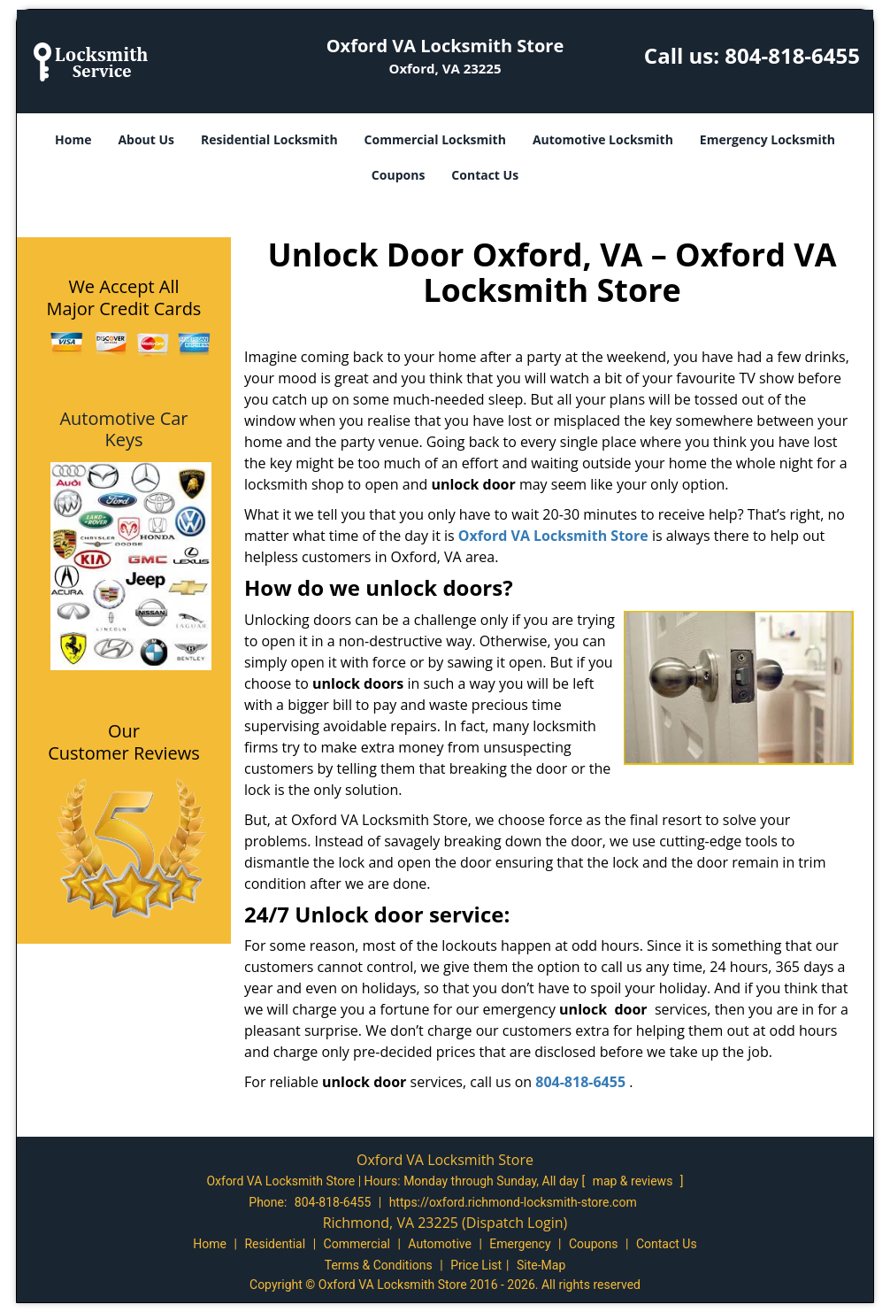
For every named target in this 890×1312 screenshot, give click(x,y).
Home (73, 139)
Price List (476, 1265)
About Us (146, 139)
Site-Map (541, 1265)
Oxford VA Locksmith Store (553, 535)
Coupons (398, 174)
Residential (274, 1244)
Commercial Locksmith (435, 139)
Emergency (519, 1244)
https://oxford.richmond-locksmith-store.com (513, 1202)
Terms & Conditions (379, 1265)
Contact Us (484, 174)
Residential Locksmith (269, 139)
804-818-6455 (792, 55)
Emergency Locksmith (767, 139)
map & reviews (634, 1181)
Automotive (440, 1244)
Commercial (357, 1244)
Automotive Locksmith (603, 139)
